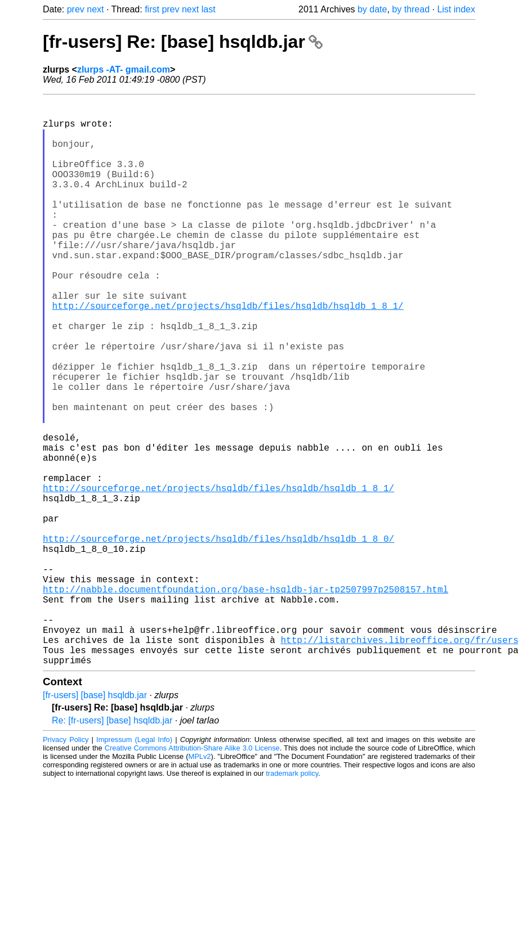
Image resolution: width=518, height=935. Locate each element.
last (209, 9)
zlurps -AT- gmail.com (123, 69)
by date (372, 9)
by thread (411, 9)
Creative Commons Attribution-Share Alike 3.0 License (192, 874)
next (95, 9)
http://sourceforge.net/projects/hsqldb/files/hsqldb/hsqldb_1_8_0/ (218, 637)
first (152, 9)
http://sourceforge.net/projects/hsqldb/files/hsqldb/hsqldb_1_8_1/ (228, 353)
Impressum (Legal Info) (134, 865)
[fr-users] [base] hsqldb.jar (95, 821)
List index (456, 9)
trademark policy (292, 899)
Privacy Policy (65, 865)
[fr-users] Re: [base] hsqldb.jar (183, 42)
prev (75, 9)
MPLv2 (200, 882)
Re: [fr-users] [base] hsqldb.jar (112, 846)
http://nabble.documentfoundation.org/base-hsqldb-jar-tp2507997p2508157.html (245, 699)
